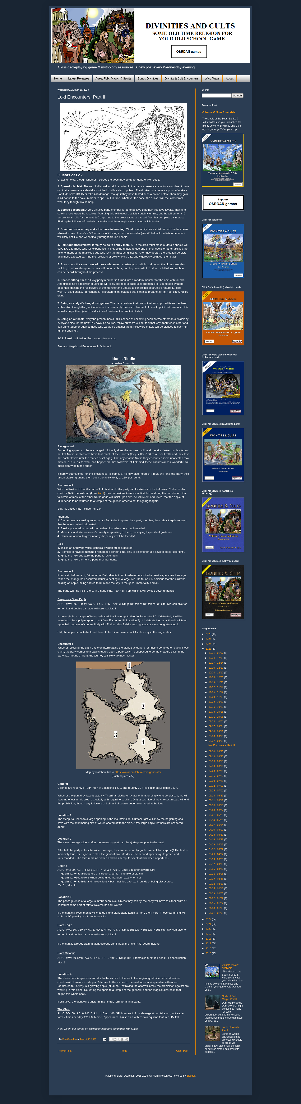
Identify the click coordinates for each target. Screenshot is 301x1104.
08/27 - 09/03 (216, 741)
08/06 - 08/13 (216, 761)
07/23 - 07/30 (216, 771)
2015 (209, 953)
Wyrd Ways (212, 78)
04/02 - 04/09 (216, 849)
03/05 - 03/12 (216, 869)
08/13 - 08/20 (216, 756)
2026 (209, 634)
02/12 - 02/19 (216, 883)
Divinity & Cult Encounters (182, 78)
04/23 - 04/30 (216, 834)
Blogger (190, 1075)
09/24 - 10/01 (216, 721)
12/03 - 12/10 (216, 672)
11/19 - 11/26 (216, 682)
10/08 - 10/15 (216, 711)
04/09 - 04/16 (216, 844)
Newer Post (65, 1050)
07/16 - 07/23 (216, 775)
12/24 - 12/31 (216, 658)
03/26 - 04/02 (216, 854)
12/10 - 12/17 (216, 667)
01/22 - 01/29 (216, 898)
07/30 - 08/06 (216, 766)
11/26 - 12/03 (216, 677)
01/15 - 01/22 (216, 903)
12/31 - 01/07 (216, 652)
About (229, 78)
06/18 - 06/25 (216, 795)
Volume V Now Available (218, 112)
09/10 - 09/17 (216, 731)
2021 (209, 924)
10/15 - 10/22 (216, 706)
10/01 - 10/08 (216, 716)
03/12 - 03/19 (216, 864)
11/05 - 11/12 (216, 692)
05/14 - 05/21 (216, 820)
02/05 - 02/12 (216, 888)
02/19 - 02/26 (216, 878)
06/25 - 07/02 (216, 790)
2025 (209, 638)
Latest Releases (78, 78)
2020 (209, 928)
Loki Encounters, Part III (221, 745)
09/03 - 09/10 (216, 736)
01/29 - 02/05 (216, 893)
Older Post (182, 1050)
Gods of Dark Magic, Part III (229, 998)
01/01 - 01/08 (216, 913)
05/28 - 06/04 (216, 810)
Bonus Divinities (148, 78)
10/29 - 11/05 (216, 697)
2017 (209, 943)
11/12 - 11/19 (216, 687)
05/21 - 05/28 (216, 815)
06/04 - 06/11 (216, 805)
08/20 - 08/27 (216, 751)
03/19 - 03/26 (216, 859)
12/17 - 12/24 (216, 662)
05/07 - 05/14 (216, 824)
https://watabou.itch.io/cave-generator (138, 772)
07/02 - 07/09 (216, 785)
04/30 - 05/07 (216, 829)
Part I (100, 493)
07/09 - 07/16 (216, 781)
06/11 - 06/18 (216, 800)
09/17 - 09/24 (216, 726)
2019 (209, 933)
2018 (209, 938)
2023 (209, 648)
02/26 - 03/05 (216, 873)
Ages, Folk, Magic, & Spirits (113, 78)
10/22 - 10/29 (216, 701)
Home (58, 78)
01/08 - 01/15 (216, 908)
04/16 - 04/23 (216, 839)
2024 (209, 643)
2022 (209, 919)
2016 (209, 948)
